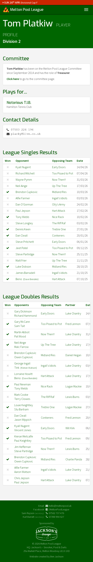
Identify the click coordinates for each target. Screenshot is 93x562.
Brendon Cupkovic (27, 192)
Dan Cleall (22, 235)
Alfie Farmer (23, 198)
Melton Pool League (23, 9)
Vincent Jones (22, 430)
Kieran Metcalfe (23, 436)
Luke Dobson (23, 266)
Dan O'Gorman (24, 204)
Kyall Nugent (23, 167)
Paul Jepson (23, 210)
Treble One (59, 229)
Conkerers (58, 235)
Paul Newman (22, 384)
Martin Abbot (21, 332)
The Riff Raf (58, 223)
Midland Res (59, 192)
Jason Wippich (22, 419)
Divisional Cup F (29, 2)
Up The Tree (59, 186)
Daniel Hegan (73, 355)
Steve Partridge (25, 254)
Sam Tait (19, 326)
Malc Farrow (21, 347)
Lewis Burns (72, 397)
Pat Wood (20, 336)
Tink (25, 367)
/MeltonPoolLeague (59, 509)
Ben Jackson (56, 556)
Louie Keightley (23, 405)
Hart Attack (58, 210)
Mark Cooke (21, 394)
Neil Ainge (21, 186)
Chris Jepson (21, 478)
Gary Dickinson (23, 311)
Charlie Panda (73, 459)
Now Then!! (59, 179)
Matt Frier (21, 260)
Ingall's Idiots (59, 198)
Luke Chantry (73, 313)
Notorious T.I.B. (19, 102)
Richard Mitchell (25, 173)
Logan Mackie (73, 386)
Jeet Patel (22, 248)
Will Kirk (70, 428)
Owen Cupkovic (23, 357)
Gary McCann (22, 321)
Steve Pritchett (25, 242)
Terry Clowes (22, 399)
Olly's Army (58, 204)
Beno (27, 279)
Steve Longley (24, 223)
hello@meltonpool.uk (60, 505)
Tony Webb (22, 217)
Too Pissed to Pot (62, 173)
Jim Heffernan (22, 447)
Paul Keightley (22, 440)
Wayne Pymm (24, 179)
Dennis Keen (23, 229)
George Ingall (22, 363)
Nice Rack (58, 217)
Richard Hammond (25, 315)
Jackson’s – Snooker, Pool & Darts (48, 547)
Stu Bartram (21, 409)
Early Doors (58, 167)
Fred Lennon (73, 324)
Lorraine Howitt (23, 374)
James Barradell (25, 273)
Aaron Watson (22, 472)
